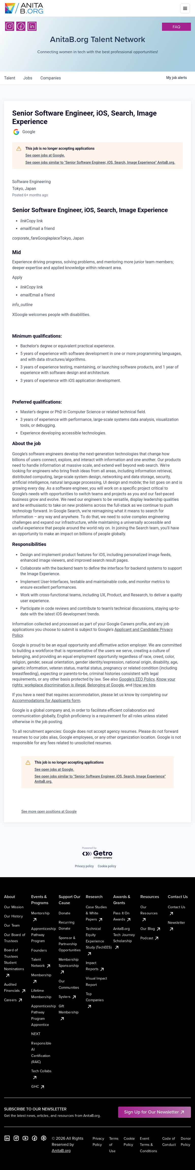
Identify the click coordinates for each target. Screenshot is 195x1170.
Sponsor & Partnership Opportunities (70, 944)
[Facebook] (20, 26)
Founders (39, 950)
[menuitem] (101, 221)
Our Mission (14, 907)
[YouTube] (25, 1138)
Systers (68, 996)
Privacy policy (84, 866)
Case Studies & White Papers (96, 913)
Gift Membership (69, 1012)
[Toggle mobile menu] (185, 8)
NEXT (35, 1033)
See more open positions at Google (49, 811)
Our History (13, 916)
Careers (13, 999)
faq (176, 27)
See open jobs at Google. (45, 155)
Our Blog (150, 928)
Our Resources (149, 913)
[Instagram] (9, 26)
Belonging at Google (105, 685)
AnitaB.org (61, 1150)
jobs (27, 78)
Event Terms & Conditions (148, 1144)
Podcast (149, 938)
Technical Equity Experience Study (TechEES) (98, 941)
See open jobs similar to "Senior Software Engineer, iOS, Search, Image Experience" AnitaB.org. (100, 162)
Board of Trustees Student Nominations (14, 962)
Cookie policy (107, 866)
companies (50, 78)
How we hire (144, 685)
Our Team (12, 925)
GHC (38, 1086)
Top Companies (95, 1000)
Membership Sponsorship (69, 965)
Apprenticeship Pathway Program (43, 935)
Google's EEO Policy (137, 679)
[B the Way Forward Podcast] (44, 1138)
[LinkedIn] (32, 26)
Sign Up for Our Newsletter (154, 1112)
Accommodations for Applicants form (46, 700)
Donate (64, 913)
